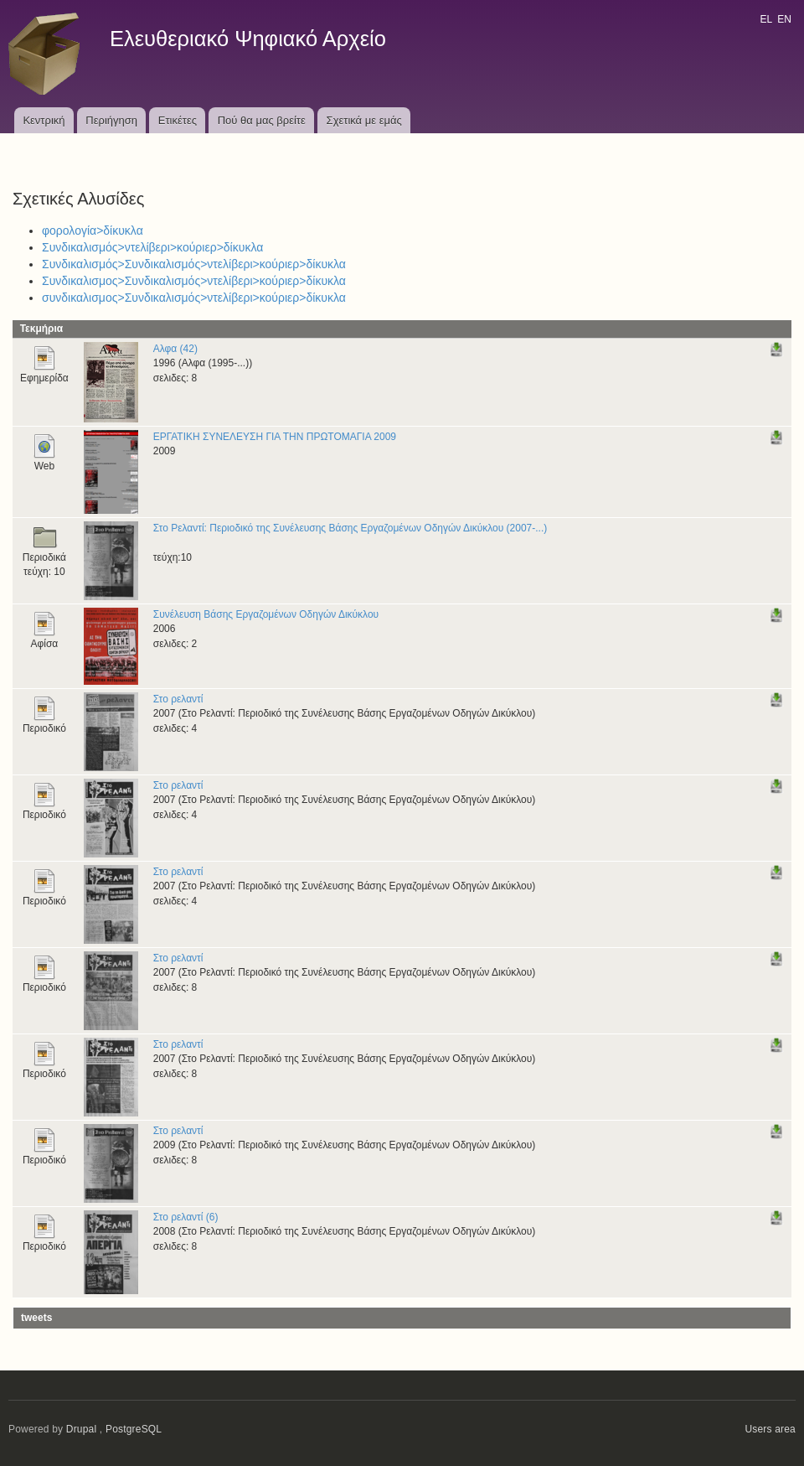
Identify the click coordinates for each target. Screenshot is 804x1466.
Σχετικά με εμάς (364, 120)
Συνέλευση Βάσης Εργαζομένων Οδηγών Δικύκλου (266, 614)
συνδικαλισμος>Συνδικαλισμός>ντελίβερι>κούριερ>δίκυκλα (194, 297)
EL (765, 19)
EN (784, 19)
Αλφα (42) (175, 349)
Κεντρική (43, 120)
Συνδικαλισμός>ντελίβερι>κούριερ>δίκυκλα (152, 247)
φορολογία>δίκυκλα (92, 230)
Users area (770, 1429)
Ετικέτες (177, 120)
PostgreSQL (134, 1429)
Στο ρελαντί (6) (186, 1217)
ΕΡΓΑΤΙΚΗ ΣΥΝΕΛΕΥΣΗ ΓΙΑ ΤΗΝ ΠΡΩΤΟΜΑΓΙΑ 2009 (274, 437)
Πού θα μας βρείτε (262, 120)
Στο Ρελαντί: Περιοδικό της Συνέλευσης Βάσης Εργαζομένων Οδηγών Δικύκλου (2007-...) (350, 528)
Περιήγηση (111, 120)
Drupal (81, 1429)
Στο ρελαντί (178, 699)
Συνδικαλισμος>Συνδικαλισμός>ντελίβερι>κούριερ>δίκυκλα (194, 281)
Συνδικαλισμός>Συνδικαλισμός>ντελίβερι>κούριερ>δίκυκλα (194, 264)
